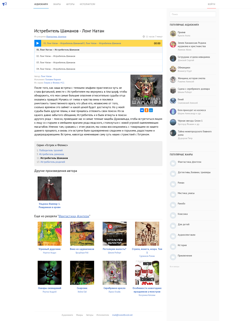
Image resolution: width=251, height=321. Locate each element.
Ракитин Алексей (186, 81)
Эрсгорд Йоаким (186, 124)
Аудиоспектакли (186, 234)
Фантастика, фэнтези (56, 36)
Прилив (181, 32)
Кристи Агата (184, 35)
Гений (181, 99)
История (182, 245)
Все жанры (174, 266)
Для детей (183, 224)
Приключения (185, 255)
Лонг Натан (46, 76)
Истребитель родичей (52, 161)
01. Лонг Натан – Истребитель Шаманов (57, 49)
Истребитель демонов (51, 154)
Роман (181, 182)
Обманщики (184, 67)
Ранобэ (181, 203)
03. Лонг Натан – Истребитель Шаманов (55, 62)
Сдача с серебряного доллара (194, 88)
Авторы (70, 4)
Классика (183, 213)
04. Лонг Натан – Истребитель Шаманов (55, 68)
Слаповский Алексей (188, 102)
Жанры (57, 4)
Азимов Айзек (184, 49)
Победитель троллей (51, 150)
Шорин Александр (187, 113)
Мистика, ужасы (186, 193)
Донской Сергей (186, 60)
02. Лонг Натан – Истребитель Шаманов (55, 56)
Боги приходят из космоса (192, 110)
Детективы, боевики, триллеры (194, 172)
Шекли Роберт (185, 92)
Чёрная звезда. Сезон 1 (190, 120)
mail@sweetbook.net (122, 314)
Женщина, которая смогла (191, 78)
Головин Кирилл (53, 79)
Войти (211, 4)
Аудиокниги (41, 4)
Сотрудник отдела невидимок (194, 56)
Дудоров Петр (185, 138)
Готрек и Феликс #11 (54, 82)
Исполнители (87, 4)
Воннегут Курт (185, 71)
